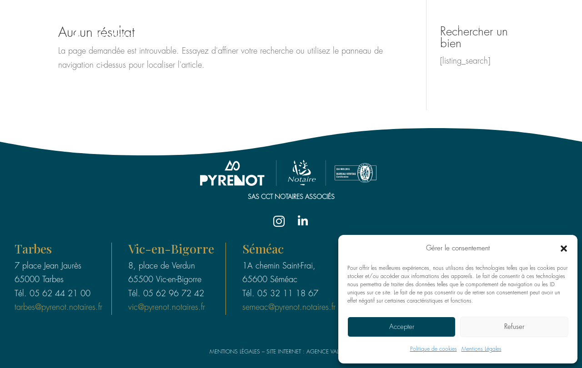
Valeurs (536, 26)
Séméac (263, 249)
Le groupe (348, 26)
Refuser (514, 327)
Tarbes (33, 249)
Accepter (401, 327)
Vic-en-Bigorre (172, 249)
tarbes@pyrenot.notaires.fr (58, 307)
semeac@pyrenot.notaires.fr (289, 307)
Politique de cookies (433, 349)
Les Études (403, 26)
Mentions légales (235, 352)
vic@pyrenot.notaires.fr (166, 307)
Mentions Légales (482, 349)
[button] (563, 248)
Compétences (478, 26)
